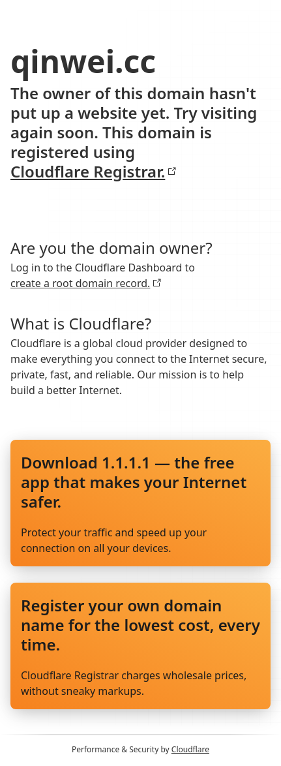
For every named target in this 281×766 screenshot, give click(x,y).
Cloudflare (190, 749)
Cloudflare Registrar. (93, 171)
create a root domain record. (86, 283)
